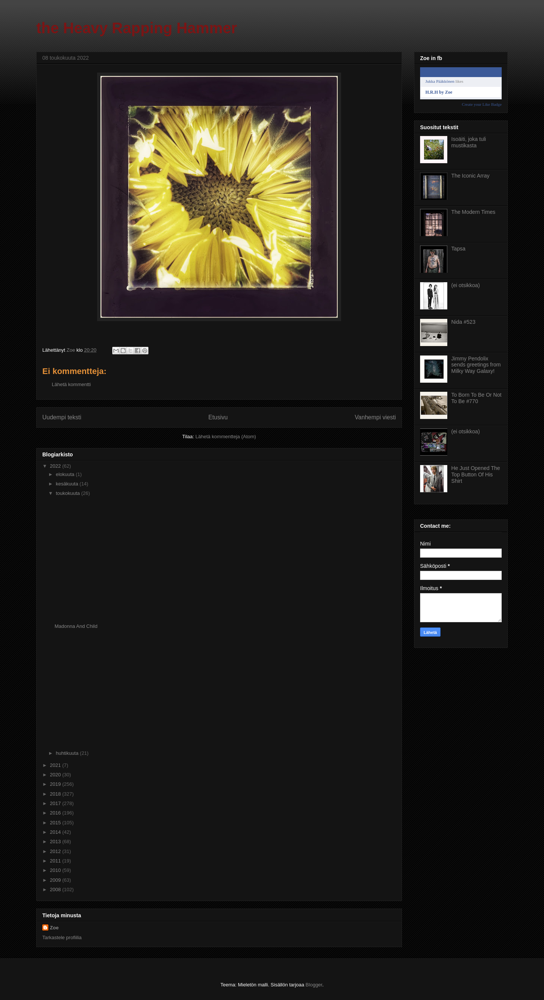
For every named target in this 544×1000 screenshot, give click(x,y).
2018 (56, 794)
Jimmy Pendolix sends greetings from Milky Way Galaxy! (476, 364)
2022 (56, 466)
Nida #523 (463, 322)
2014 (56, 832)
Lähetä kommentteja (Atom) (225, 436)
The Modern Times (473, 212)
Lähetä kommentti (71, 384)
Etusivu (218, 417)
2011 (56, 861)
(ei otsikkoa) (465, 285)
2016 (56, 813)
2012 (56, 851)
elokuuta (66, 474)
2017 (56, 803)
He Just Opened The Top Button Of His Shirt (475, 474)
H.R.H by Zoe (438, 92)
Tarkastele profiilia (62, 937)
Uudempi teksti (61, 417)
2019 (56, 784)
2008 (56, 889)
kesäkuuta (68, 484)
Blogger (314, 985)
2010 (56, 870)
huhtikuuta (68, 753)
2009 (56, 880)
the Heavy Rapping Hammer (136, 28)
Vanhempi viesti (375, 417)
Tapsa (458, 249)
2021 (56, 765)
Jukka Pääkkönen (439, 81)
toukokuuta (68, 493)
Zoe (54, 927)
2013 (56, 841)
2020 (56, 774)
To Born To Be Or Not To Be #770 (476, 398)
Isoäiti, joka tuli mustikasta (468, 142)
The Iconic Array (470, 176)
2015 (56, 822)
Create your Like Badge (482, 104)
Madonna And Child (75, 626)
